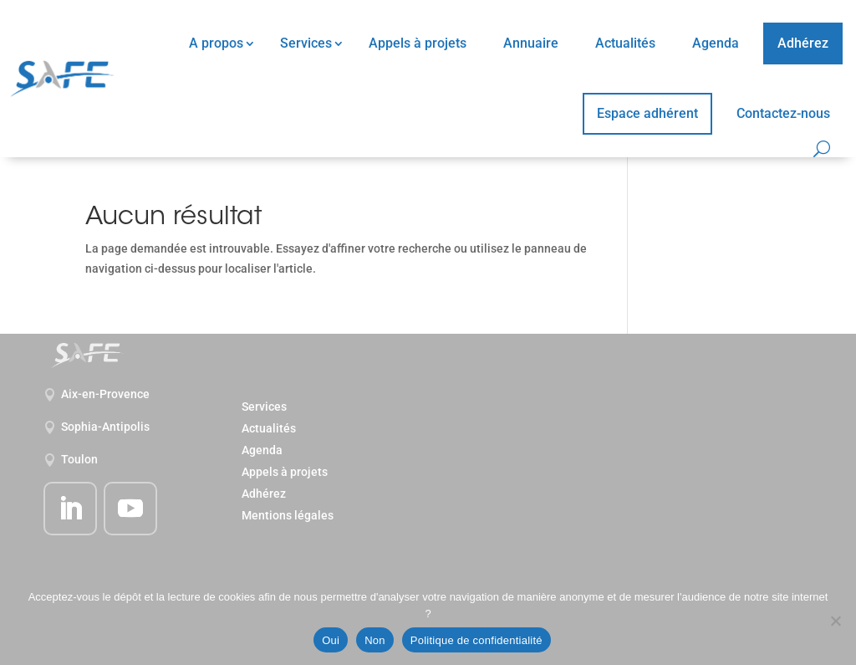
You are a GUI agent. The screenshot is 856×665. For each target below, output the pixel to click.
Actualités (625, 43)
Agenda (715, 43)
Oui (330, 640)
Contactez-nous (783, 113)
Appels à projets (417, 43)
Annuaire (530, 43)
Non (374, 640)
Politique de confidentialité (476, 640)
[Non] (835, 620)
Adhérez (802, 43)
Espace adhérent (647, 113)
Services (306, 43)
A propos (216, 43)
